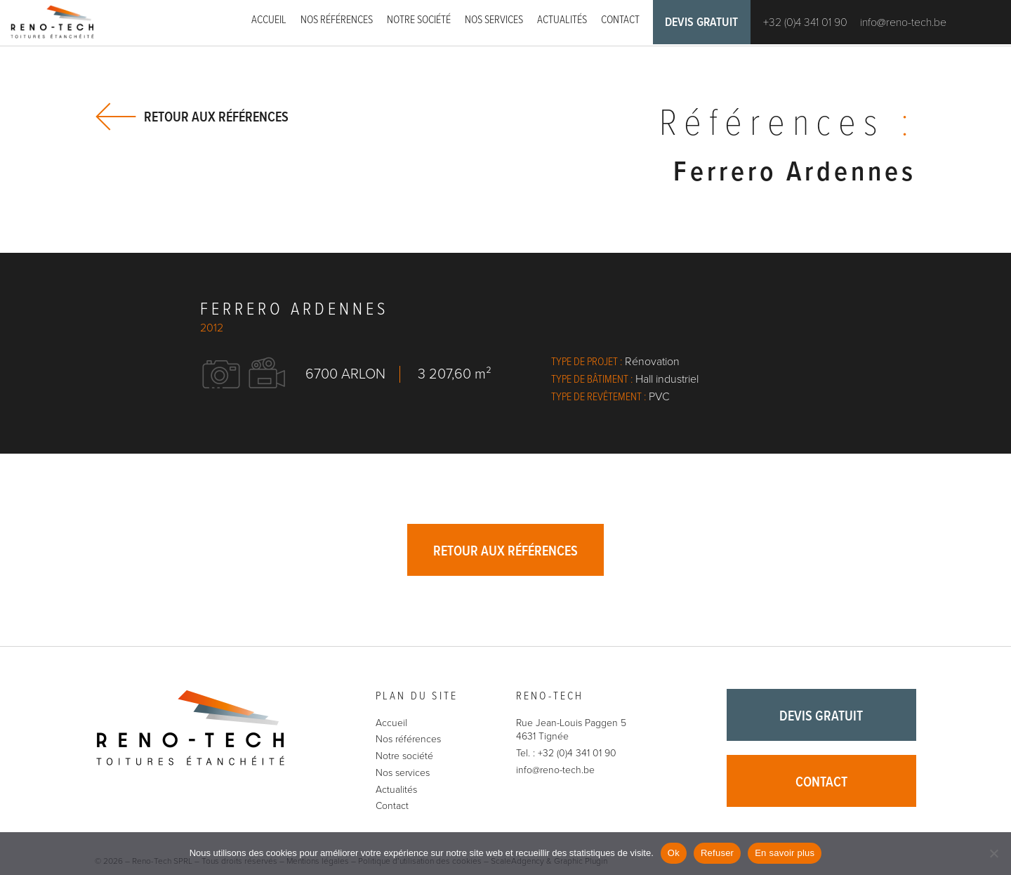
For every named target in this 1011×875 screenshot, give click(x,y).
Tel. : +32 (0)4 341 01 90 (566, 755)
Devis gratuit (703, 23)
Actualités (562, 20)
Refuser (717, 853)
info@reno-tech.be (906, 23)
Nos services (494, 20)
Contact (620, 20)
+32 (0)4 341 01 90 (808, 23)
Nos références (336, 20)
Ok (674, 853)
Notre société (419, 20)
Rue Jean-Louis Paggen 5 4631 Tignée (571, 731)
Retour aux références (216, 117)
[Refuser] (993, 853)
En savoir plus (784, 853)
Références (785, 126)
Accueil (268, 20)
